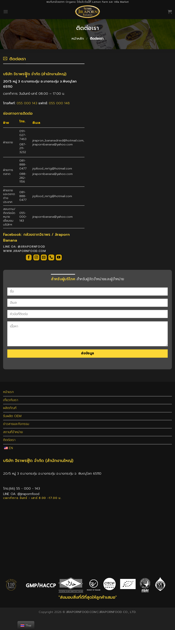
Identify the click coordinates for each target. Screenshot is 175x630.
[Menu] (5, 11)
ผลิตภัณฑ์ (9, 407)
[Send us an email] (43, 257)
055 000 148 (59, 103)
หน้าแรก (8, 391)
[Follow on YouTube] (58, 257)
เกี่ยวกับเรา (10, 400)
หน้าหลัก (78, 38)
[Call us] (51, 257)
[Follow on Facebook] (28, 257)
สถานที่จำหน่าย (13, 432)
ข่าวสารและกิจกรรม (16, 423)
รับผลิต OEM (12, 416)
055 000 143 (27, 103)
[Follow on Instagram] (36, 257)
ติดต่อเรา (9, 439)
